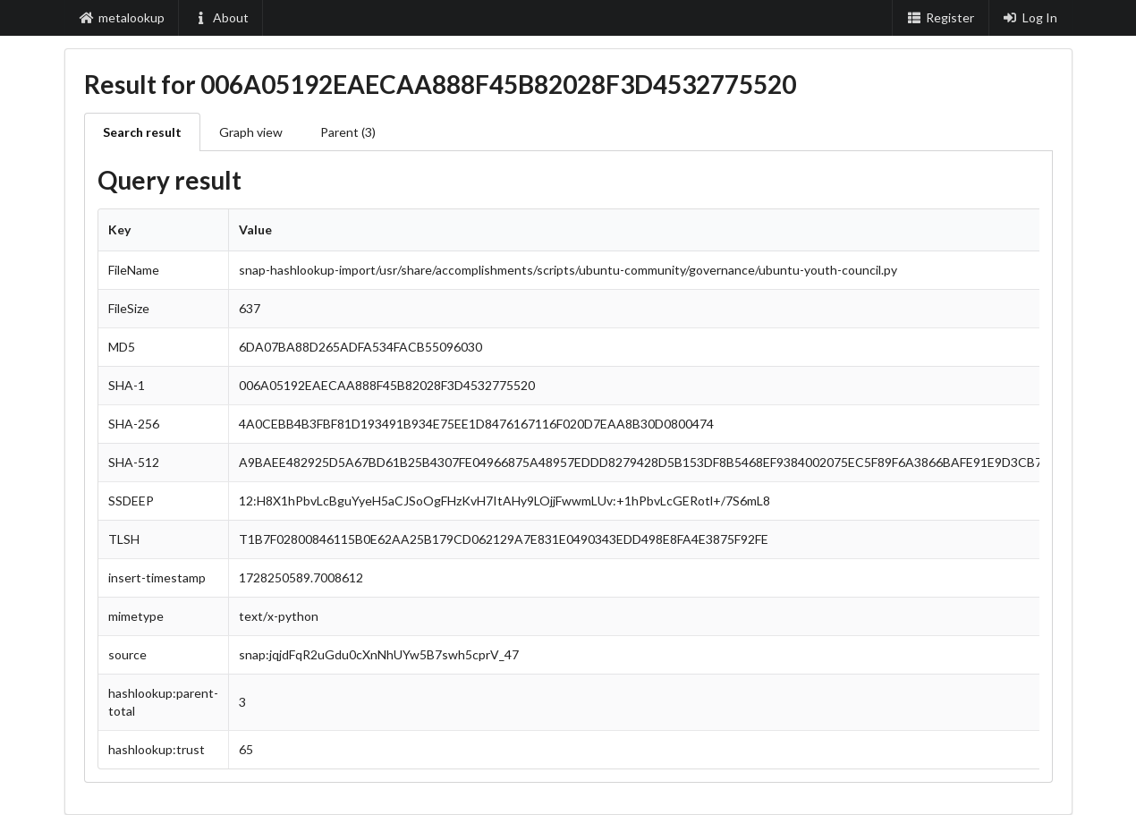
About (221, 17)
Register (940, 17)
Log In (1030, 17)
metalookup (122, 17)
